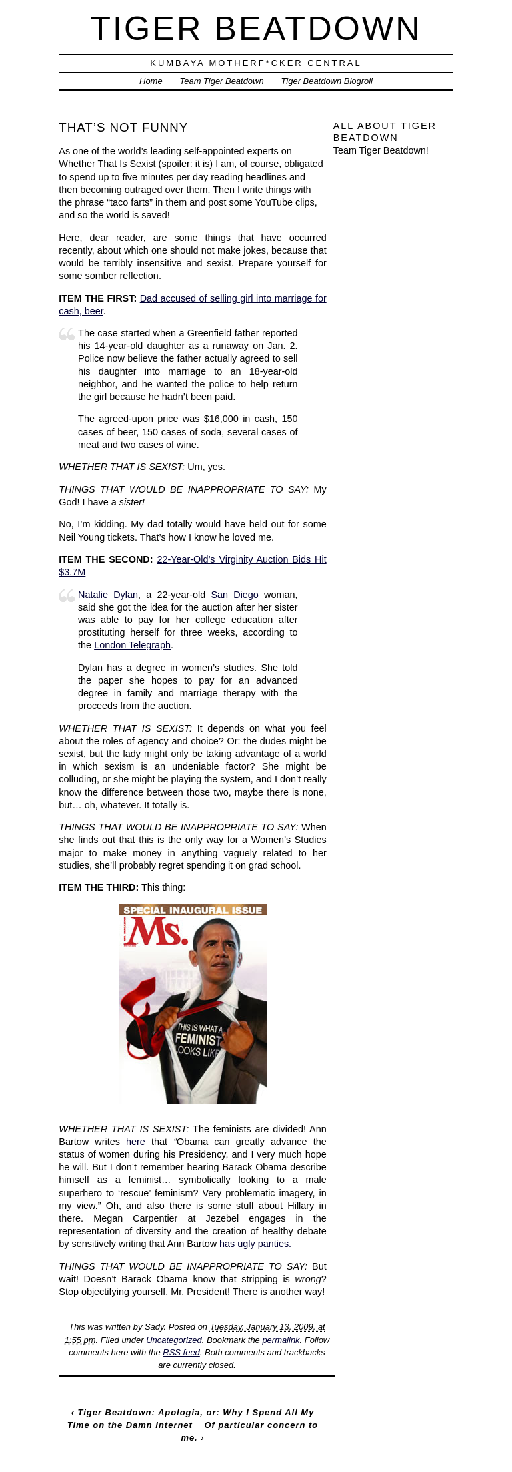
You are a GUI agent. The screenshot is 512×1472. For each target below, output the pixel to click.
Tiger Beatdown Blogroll (327, 81)
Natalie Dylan (108, 594)
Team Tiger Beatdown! (381, 150)
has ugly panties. (255, 1243)
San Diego (234, 594)
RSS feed (181, 1352)
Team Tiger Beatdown (222, 81)
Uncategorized (174, 1340)
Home (151, 81)
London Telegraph (132, 645)
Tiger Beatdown (255, 28)
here (135, 1141)
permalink (280, 1340)
